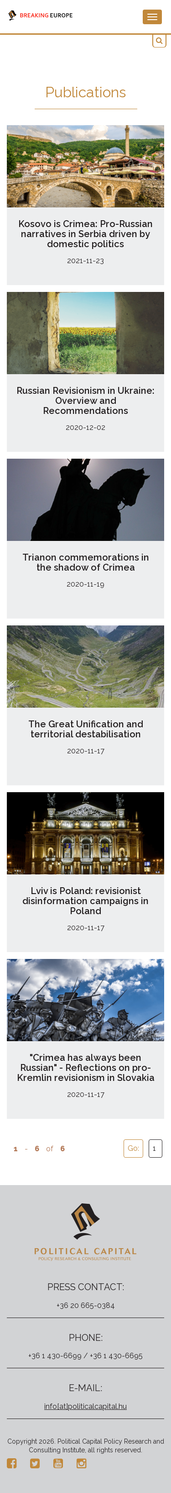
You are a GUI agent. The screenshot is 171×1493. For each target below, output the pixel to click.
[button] (159, 41)
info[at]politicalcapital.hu (85, 1406)
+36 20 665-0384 (86, 1305)
